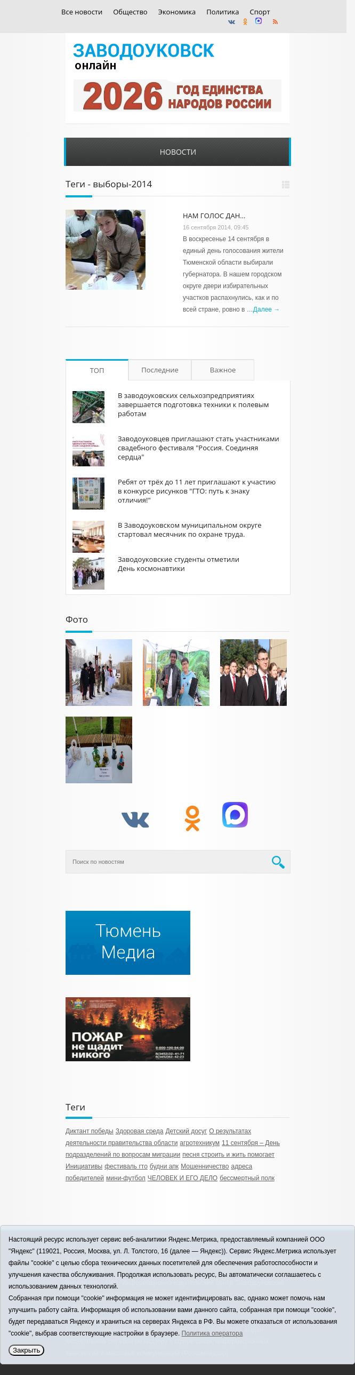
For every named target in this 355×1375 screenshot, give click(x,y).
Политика (222, 12)
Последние (160, 370)
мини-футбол (126, 1178)
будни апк (164, 1166)
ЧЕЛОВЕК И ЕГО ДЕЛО (182, 1178)
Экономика (177, 12)
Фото (77, 619)
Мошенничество (205, 1166)
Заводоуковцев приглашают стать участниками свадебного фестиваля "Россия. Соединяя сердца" (198, 448)
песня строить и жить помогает (228, 1154)
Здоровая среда (140, 1131)
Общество (130, 12)
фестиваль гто (126, 1166)
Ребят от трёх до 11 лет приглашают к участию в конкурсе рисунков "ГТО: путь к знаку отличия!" (197, 491)
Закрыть (26, 1350)
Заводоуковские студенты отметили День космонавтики (178, 563)
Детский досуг (186, 1131)
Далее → (266, 309)
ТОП (97, 370)
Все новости (81, 12)
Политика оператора (212, 1333)
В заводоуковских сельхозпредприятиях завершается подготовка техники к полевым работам (193, 404)
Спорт (260, 12)
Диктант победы (90, 1131)
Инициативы (84, 1166)
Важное (223, 370)
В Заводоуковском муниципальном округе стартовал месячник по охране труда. (190, 529)
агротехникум (200, 1143)
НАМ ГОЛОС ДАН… (214, 215)
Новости (178, 152)
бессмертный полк (247, 1178)
